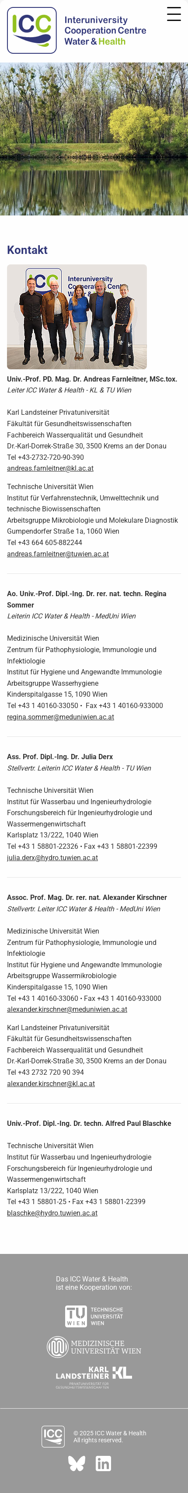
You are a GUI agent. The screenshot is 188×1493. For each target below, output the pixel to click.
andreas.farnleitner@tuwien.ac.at (58, 554)
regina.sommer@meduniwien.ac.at (60, 717)
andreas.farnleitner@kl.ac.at (50, 468)
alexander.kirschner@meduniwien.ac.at (67, 1009)
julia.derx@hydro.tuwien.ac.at (52, 858)
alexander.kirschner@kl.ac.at (51, 1084)
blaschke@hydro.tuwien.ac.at (52, 1213)
